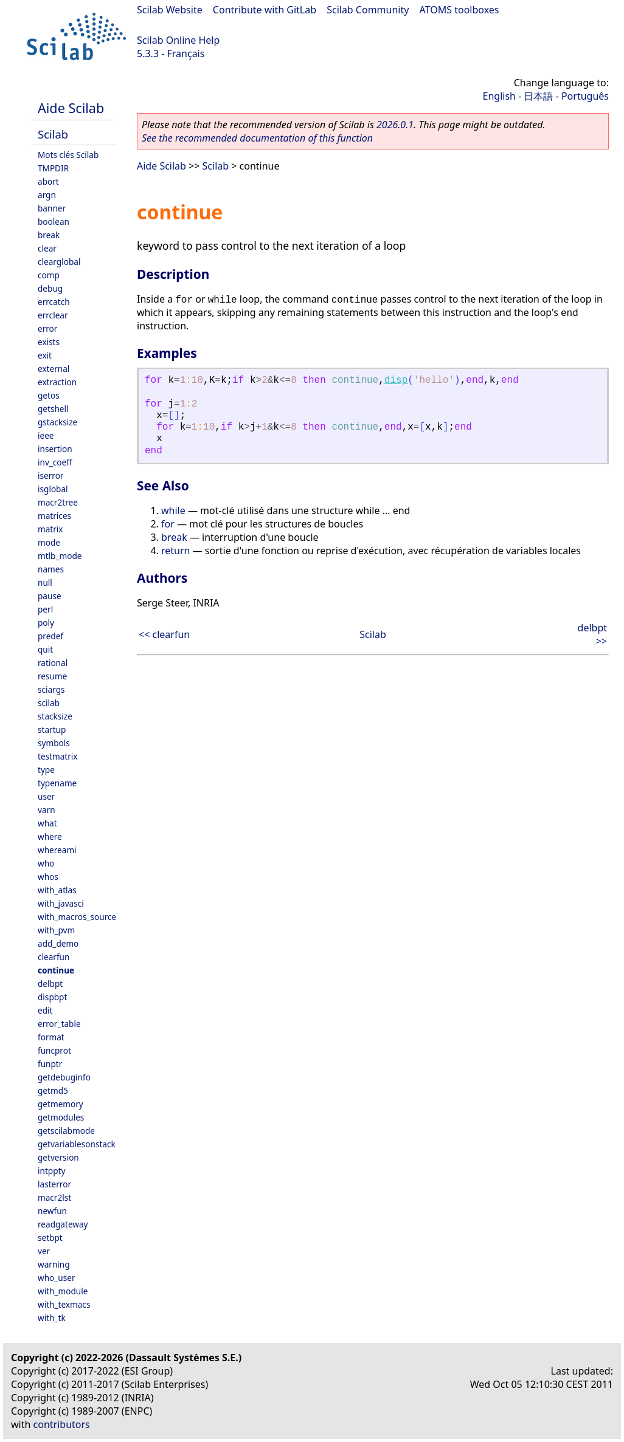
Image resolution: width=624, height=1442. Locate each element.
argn (47, 195)
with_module (63, 1291)
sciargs (51, 689)
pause (49, 596)
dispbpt (52, 997)
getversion (58, 1157)
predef (50, 636)
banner (52, 208)
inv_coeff (55, 462)
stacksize (55, 716)
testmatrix (58, 756)
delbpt (50, 983)
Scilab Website (170, 9)
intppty (51, 1170)
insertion (55, 449)
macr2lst (54, 1197)
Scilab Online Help (178, 40)
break (49, 235)
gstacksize (57, 422)
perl (45, 609)
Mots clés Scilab (68, 154)
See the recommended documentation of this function (257, 138)
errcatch (54, 301)
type (46, 769)
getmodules (61, 1117)
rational (53, 662)
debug (50, 288)
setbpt (50, 1237)
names (51, 569)
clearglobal (59, 261)
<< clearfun (164, 634)
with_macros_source (77, 916)
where (50, 836)
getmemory (60, 1104)
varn (46, 809)
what (47, 823)
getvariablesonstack (77, 1144)
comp (49, 275)
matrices (54, 515)
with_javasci (61, 903)
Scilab (53, 134)
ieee (46, 435)
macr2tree (58, 502)
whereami (57, 850)
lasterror (54, 1184)
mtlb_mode (59, 555)
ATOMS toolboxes (459, 9)
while (173, 510)
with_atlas (57, 890)
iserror (50, 475)
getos (49, 395)
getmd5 (53, 1090)
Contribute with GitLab (264, 9)
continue (56, 970)
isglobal (53, 489)
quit (45, 649)
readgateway (63, 1224)
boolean (53, 221)
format (51, 1037)
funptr (50, 1063)
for (168, 523)
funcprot (54, 1050)
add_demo (58, 943)
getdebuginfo (64, 1077)
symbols (54, 743)
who (46, 863)
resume (52, 676)
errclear (53, 315)
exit (45, 355)
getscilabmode (66, 1130)
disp (395, 380)
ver (44, 1251)
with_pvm (56, 930)
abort (48, 181)
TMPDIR (53, 168)
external (53, 368)
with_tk (52, 1318)
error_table (59, 1023)
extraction (57, 382)
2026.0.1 (395, 124)
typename (57, 783)
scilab (49, 703)
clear (47, 248)
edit (45, 1010)
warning (54, 1264)
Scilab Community (368, 9)
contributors (61, 1424)
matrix (50, 529)
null (45, 582)
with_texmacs (64, 1304)
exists (49, 342)
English (499, 96)
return (175, 550)
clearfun (53, 957)
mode (49, 542)
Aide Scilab (71, 108)
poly (46, 622)
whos (48, 876)
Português (585, 96)
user (46, 796)
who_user (56, 1277)
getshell (53, 408)
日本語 (538, 96)
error (47, 328)
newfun (52, 1211)
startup (52, 729)
